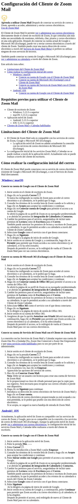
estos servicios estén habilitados (22, 343)
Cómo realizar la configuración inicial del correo (30, 72)
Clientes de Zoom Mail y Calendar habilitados (29, 125)
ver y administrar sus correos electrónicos (54, 33)
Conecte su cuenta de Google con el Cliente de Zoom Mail (46, 77)
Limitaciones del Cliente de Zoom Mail (25, 69)
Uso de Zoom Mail (10, 28)
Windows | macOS (21, 74)
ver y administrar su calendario (15, 59)
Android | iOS (19, 90)
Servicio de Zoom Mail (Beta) (38, 49)
